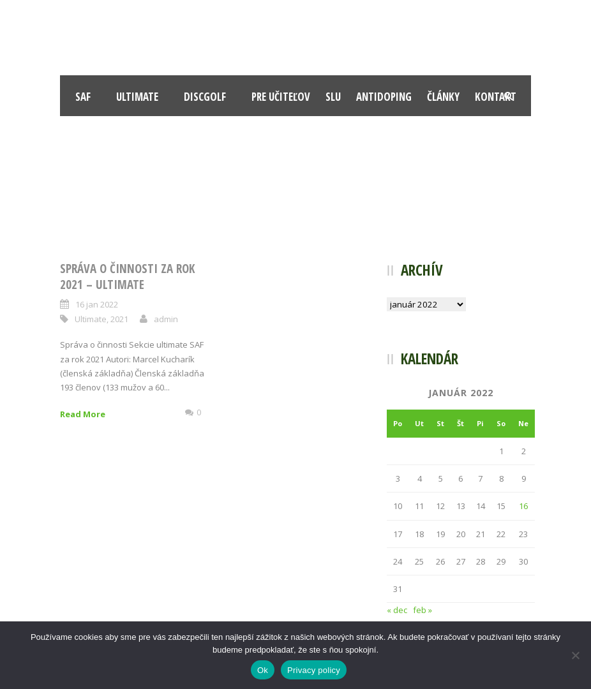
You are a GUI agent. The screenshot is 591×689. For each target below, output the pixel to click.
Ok (262, 670)
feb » (422, 610)
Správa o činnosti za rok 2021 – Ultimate (127, 276)
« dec (397, 610)
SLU (333, 96)
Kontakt (495, 96)
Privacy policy (313, 670)
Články (443, 96)
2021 (119, 319)
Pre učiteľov (280, 96)
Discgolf (205, 96)
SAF (83, 96)
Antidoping (384, 96)
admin (166, 319)
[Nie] (575, 655)
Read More (82, 414)
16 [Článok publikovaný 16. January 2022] (523, 506)
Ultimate (137, 96)
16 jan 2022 (96, 304)
